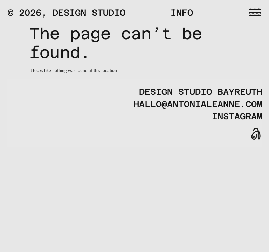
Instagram (237, 116)
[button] (255, 12)
